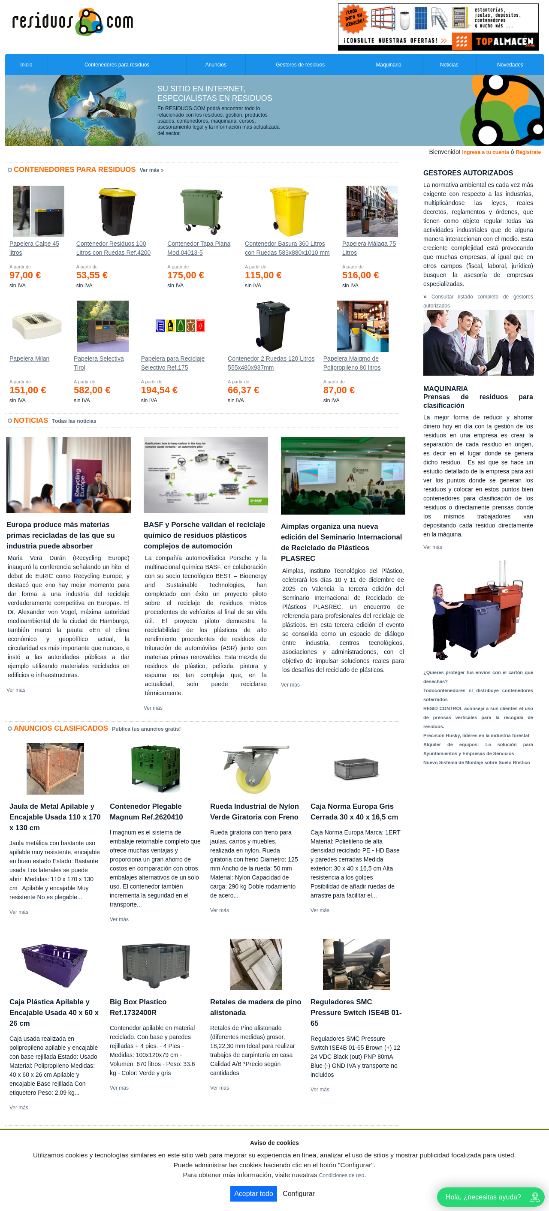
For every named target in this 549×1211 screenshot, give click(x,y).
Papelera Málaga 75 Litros (369, 248)
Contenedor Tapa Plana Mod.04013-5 (198, 248)
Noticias (449, 65)
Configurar (299, 1193)
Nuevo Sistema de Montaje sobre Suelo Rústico (476, 762)
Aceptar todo (253, 1193)
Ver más (15, 690)
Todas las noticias (74, 421)
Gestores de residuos (300, 65)
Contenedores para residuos (116, 65)
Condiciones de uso (341, 1175)
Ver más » (152, 170)
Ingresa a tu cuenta (485, 152)
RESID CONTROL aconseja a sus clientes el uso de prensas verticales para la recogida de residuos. (478, 717)
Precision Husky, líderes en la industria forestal (476, 735)
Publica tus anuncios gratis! (146, 729)
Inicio (26, 65)
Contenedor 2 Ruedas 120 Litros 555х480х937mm (271, 363)
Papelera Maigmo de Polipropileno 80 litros (352, 363)
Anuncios (215, 65)
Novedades (510, 65)
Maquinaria (388, 65)
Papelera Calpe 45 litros (34, 248)
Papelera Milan (29, 358)
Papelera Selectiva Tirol (99, 363)
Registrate (528, 152)
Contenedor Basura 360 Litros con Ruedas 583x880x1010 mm (287, 248)
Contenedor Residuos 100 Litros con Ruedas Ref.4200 (113, 248)
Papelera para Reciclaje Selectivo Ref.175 (173, 363)
